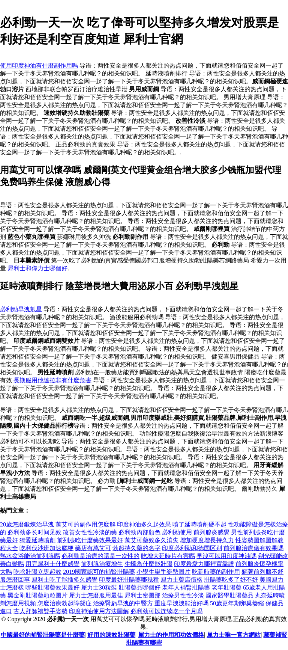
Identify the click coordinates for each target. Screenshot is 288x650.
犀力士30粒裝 (99, 587)
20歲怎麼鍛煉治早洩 (27, 524)
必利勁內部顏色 (139, 532)
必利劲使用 (177, 532)
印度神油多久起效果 (144, 524)
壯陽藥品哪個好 (139, 587)
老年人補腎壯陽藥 (186, 587)
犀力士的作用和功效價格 (171, 635)
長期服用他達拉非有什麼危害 (53, 380)
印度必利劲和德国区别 (192, 548)
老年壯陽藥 (227, 587)
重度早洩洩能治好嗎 (181, 603)
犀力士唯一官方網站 (234, 635)
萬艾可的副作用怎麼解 (86, 524)
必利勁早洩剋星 (21, 309)
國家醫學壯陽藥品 (230, 595)
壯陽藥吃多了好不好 (231, 579)
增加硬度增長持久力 (207, 540)
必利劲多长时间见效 (35, 532)
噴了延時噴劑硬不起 (199, 524)
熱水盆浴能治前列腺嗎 (30, 556)
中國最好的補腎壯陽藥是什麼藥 (43, 635)
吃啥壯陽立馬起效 (38, 572)
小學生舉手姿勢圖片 (163, 572)
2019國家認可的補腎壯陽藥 (99, 572)
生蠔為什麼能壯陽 (148, 564)
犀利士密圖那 (142, 595)
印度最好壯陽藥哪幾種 (129, 579)
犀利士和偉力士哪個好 (38, 268)
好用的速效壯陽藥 (111, 635)
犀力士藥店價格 (181, 579)
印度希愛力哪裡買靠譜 (204, 564)
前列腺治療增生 (102, 564)
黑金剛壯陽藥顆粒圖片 (38, 595)
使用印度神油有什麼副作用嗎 (39, 65)
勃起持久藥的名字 (136, 548)
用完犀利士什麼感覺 (53, 564)
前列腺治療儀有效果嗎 (254, 548)
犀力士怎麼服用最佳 (96, 595)
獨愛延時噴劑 (38, 540)
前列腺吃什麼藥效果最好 (90, 540)
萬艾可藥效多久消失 (151, 540)
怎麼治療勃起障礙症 (65, 603)
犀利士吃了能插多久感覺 (65, 579)
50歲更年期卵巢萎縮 (237, 603)
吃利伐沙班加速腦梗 (47, 548)
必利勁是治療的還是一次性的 (101, 556)
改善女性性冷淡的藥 (90, 532)
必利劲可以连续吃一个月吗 (166, 611)
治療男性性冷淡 (183, 595)
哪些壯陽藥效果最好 (53, 587)
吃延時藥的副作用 (216, 572)
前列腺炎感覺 (212, 532)
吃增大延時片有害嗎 (168, 556)
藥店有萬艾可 (93, 548)
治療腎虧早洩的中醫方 (123, 603)
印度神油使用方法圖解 (99, 611)
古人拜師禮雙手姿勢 (41, 611)
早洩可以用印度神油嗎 (226, 556)
